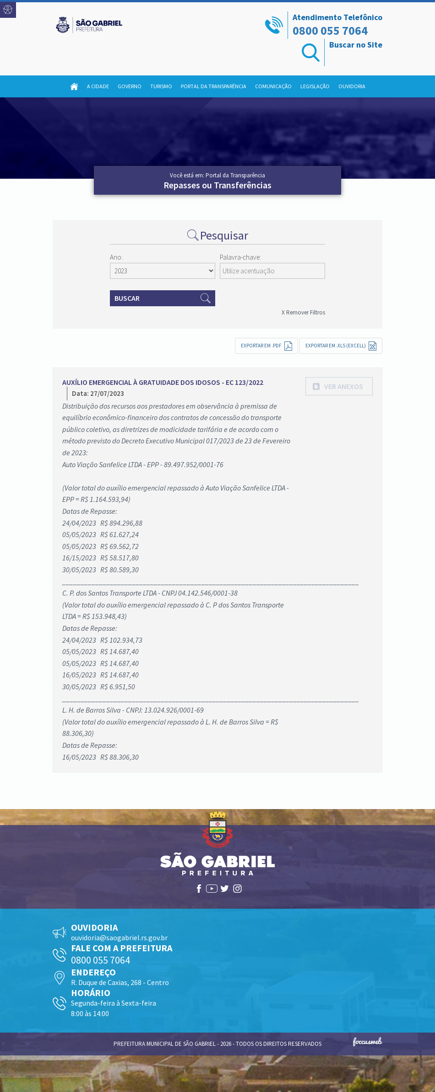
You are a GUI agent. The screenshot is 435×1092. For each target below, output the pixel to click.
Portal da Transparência (213, 86)
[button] (339, 386)
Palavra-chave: (240, 257)
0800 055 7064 (330, 30)
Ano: (116, 257)
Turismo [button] (161, 86)
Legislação (315, 86)
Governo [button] (129, 86)
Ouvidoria (351, 86)
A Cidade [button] (98, 86)
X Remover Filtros (303, 312)
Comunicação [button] (273, 86)
